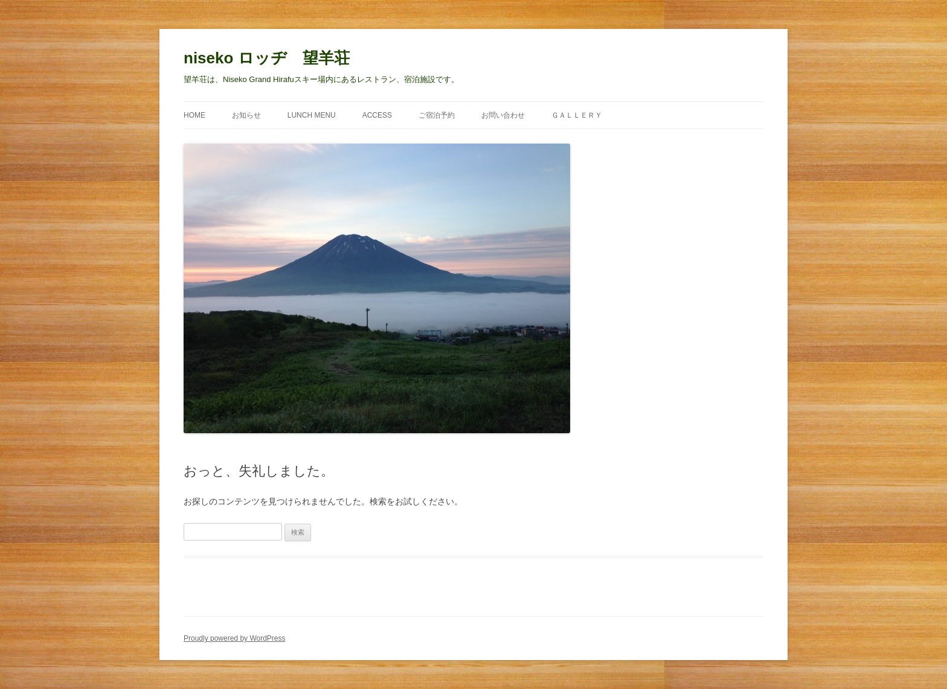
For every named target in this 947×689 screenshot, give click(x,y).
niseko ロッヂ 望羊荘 (267, 58)
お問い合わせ (503, 115)
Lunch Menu (311, 115)
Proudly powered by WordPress (235, 638)
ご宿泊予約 (437, 115)
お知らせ (246, 115)
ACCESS (377, 115)
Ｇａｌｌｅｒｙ (576, 115)
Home (194, 115)
